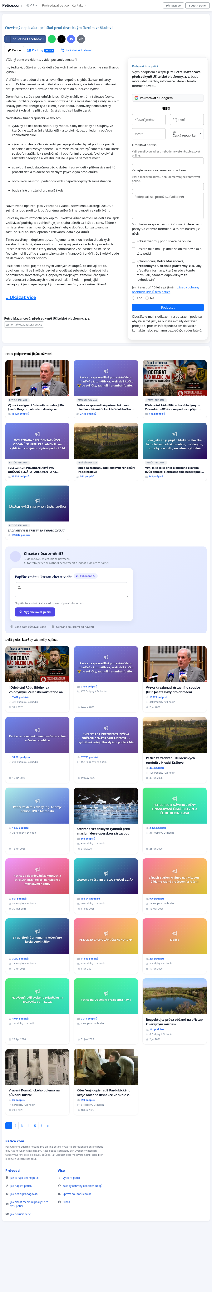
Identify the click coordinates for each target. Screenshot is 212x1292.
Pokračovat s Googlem (154, 98)
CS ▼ (31, 5)
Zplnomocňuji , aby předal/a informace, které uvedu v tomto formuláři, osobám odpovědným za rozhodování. (169, 270)
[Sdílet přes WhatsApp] (52, 39)
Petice (14, 50)
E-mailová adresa (144, 145)
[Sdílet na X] (61, 39)
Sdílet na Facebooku (24, 39)
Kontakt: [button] (78, 5)
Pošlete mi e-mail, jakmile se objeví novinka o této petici (169, 251)
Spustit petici (197, 5)
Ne (152, 298)
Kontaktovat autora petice (24, 324)
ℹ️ (96, 400)
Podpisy (40, 50)
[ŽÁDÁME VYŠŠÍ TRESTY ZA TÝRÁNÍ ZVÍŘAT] (37, 513)
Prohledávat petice (55, 5)
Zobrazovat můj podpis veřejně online (164, 241)
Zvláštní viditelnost (76, 50)
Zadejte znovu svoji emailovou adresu (159, 170)
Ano (139, 298)
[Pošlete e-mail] (71, 39)
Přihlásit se (173, 5)
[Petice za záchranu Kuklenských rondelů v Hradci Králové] (106, 452)
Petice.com (12, 5)
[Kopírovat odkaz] (81, 39)
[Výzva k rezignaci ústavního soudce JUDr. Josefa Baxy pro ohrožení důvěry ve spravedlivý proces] (37, 389)
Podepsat (168, 307)
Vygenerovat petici (35, 612)
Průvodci (12, 1170)
